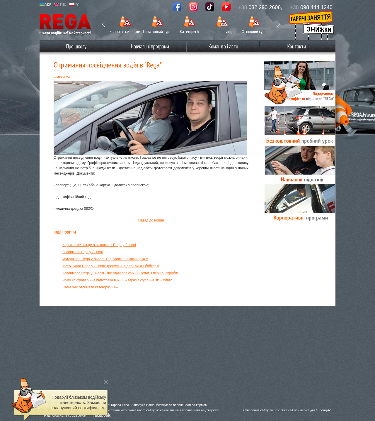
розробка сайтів (285, 410)
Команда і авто (223, 46)
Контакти (296, 46)
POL (75, 4)
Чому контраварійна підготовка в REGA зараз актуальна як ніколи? (117, 280)
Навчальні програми (150, 46)
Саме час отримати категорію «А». (90, 287)
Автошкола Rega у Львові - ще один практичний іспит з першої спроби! (120, 273)
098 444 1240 (311, 7)
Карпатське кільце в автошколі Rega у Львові (99, 245)
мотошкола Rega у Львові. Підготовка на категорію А (105, 259)
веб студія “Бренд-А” (315, 410)
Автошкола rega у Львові (82, 252)
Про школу (76, 46)
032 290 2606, (260, 7)
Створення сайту (256, 410)
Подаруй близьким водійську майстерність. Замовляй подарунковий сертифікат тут (78, 402)
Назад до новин (151, 220)
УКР (45, 4)
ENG (60, 4)
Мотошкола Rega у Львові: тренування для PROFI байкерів (110, 266)
